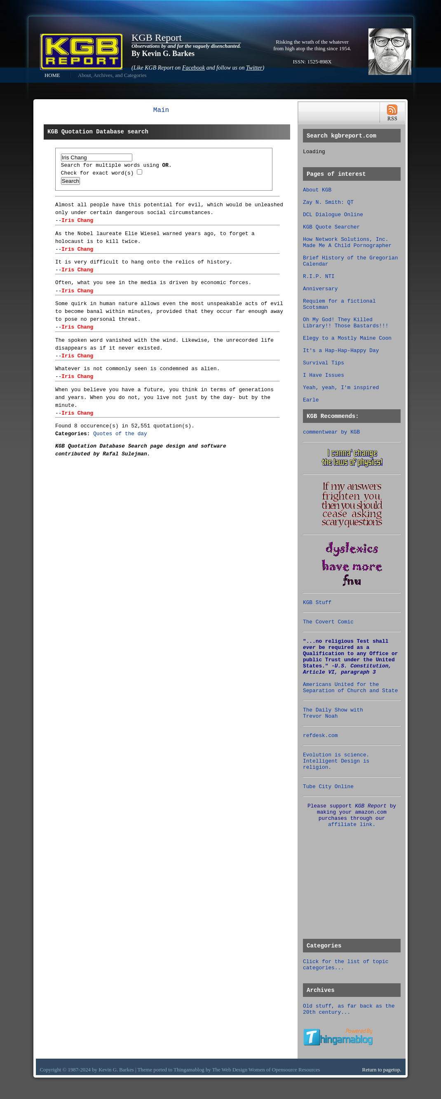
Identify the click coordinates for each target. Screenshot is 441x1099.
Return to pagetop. (381, 1070)
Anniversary (320, 289)
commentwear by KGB (331, 432)
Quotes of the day (120, 434)
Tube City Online (328, 787)
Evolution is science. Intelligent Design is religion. (336, 761)
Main (161, 110)
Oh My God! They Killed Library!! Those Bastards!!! (345, 323)
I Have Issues (323, 375)
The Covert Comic (328, 622)
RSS (392, 112)
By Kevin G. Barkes (163, 53)
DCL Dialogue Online (333, 215)
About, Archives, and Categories (112, 75)
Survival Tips (323, 363)
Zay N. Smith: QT (328, 202)
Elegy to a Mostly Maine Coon (347, 338)
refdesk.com (320, 736)
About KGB (317, 190)
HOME (52, 75)
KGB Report (156, 37)
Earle (311, 400)
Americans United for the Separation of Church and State (350, 687)
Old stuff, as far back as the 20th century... (349, 1009)
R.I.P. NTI (319, 276)
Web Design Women (243, 1070)
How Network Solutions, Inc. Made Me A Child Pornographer (347, 242)
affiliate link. (351, 824)
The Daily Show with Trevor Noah (333, 713)
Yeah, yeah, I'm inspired (341, 388)
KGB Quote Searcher (331, 227)
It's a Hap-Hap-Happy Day (341, 351)
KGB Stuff (317, 603)
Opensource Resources (296, 1070)
